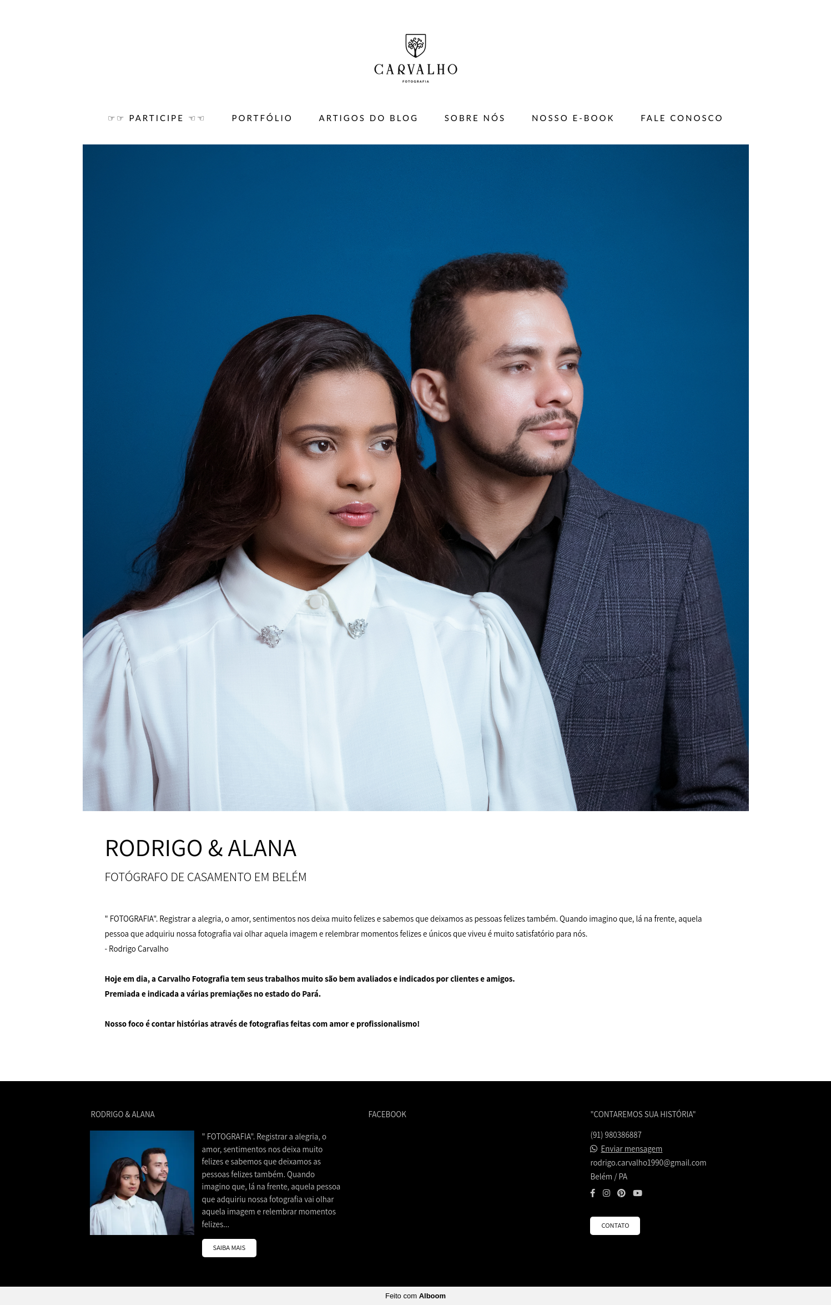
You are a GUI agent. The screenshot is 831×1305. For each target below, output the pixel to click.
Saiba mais (229, 1247)
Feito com (415, 1296)
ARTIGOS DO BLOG (369, 118)
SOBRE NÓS (475, 118)
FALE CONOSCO (682, 118)
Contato (615, 1225)
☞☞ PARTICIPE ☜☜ (157, 118)
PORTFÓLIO (262, 118)
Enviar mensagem (632, 1148)
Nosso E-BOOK (573, 118)
